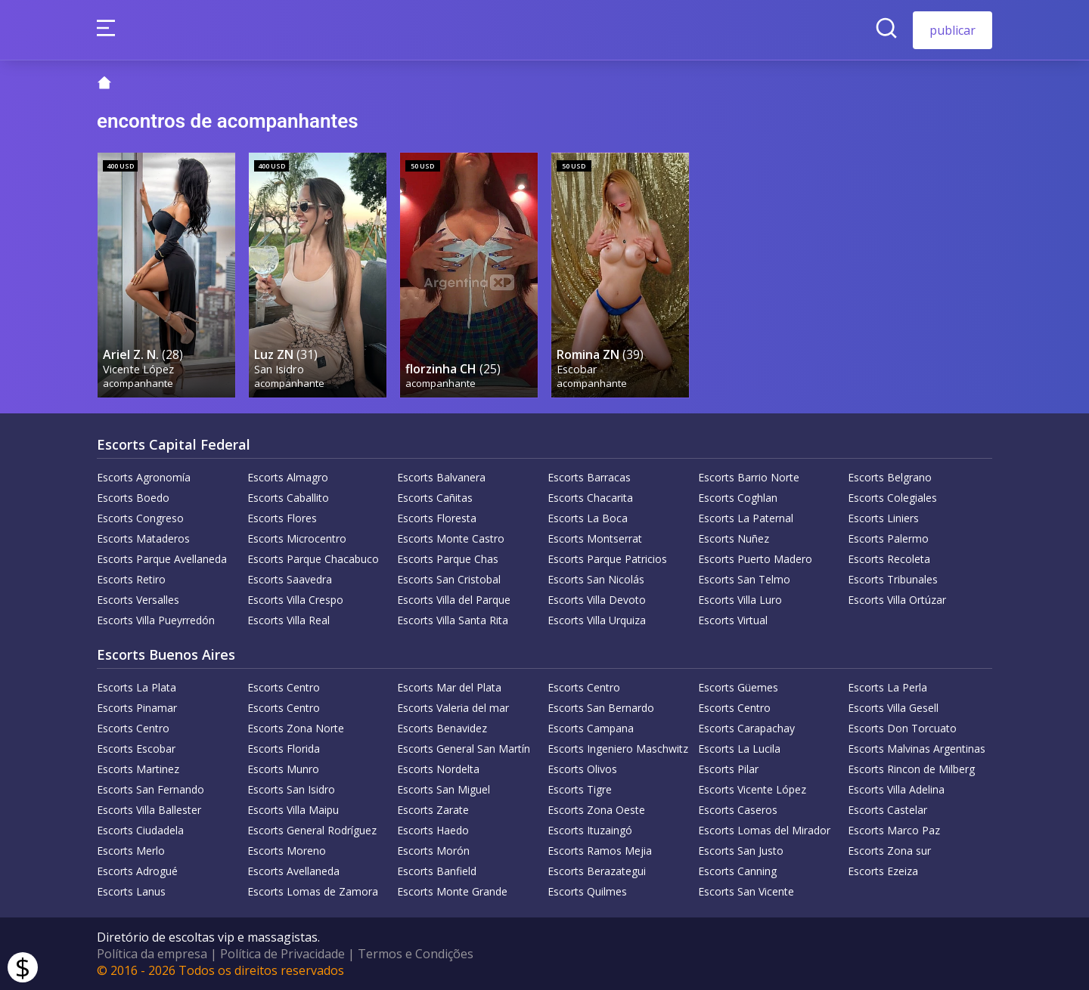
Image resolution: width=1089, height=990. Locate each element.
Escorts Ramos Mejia (600, 850)
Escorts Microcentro (296, 538)
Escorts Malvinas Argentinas (916, 748)
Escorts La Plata (136, 687)
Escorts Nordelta (438, 769)
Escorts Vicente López (752, 789)
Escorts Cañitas (435, 497)
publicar (952, 30)
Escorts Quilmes (587, 891)
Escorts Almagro (287, 477)
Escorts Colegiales (892, 497)
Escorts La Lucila (739, 748)
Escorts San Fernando (150, 789)
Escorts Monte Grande (452, 891)
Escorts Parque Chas (447, 559)
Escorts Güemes (738, 687)
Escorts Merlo (131, 850)
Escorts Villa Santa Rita (452, 620)
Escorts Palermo (888, 538)
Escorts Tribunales (893, 579)
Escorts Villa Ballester (149, 810)
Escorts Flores (282, 518)
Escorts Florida (283, 748)
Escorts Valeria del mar (453, 708)
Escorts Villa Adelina (896, 789)
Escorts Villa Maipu (293, 810)
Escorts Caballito (288, 497)
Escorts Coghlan (737, 497)
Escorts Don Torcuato (902, 728)
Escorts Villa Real (288, 620)
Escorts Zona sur (889, 850)
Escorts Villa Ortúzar (897, 599)
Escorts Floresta (436, 518)
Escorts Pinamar (137, 708)
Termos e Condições (415, 953)
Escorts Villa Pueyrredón (156, 620)
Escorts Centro (283, 687)
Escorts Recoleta (889, 559)
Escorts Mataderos (143, 538)
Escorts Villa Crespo (295, 599)
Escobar (577, 369)
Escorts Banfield (436, 871)
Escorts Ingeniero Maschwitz (618, 748)
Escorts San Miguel (443, 789)
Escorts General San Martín (463, 748)
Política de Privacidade (282, 953)
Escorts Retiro (131, 579)
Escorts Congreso (140, 518)
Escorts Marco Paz (894, 830)
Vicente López (138, 369)
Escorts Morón (433, 850)
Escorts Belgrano (890, 477)
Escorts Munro (283, 769)
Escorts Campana (591, 728)
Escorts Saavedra (289, 579)
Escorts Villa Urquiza (597, 620)
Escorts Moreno (286, 850)
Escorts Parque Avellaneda (162, 559)
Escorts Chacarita (590, 497)
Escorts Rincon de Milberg (911, 769)
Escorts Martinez (138, 769)
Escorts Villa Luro (740, 599)
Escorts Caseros (737, 810)
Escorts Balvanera (441, 477)
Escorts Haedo (433, 830)
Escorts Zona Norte (295, 728)
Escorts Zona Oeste (596, 810)
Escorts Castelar (887, 810)
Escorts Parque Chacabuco (313, 559)
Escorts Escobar (136, 748)
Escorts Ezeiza (883, 871)
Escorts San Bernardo (601, 708)
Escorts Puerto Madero (755, 559)
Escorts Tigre (580, 789)
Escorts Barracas (589, 477)
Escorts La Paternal (745, 518)
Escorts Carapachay (746, 728)
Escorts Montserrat (595, 538)
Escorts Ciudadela (140, 830)
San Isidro (279, 369)
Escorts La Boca (588, 518)
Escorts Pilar (728, 769)
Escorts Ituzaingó (590, 830)
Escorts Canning (737, 871)
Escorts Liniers (883, 518)
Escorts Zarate (433, 810)
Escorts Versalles (138, 599)
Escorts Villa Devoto (597, 599)
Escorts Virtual (733, 620)
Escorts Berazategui (597, 871)
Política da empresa (152, 953)
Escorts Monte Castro (450, 538)
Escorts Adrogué (137, 871)
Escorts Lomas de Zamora (312, 891)
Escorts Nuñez (733, 538)
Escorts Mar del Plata (449, 687)
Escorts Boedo (133, 497)
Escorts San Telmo (744, 579)
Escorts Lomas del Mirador (764, 830)
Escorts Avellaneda (293, 871)
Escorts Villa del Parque (453, 599)
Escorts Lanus (131, 891)
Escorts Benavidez (442, 728)
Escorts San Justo (740, 850)
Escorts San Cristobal (449, 579)
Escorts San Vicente (746, 891)
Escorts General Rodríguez (312, 830)
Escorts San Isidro (291, 789)
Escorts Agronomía (144, 477)
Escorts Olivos (582, 769)
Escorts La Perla (887, 687)
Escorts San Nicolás (596, 579)
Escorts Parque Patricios (607, 559)
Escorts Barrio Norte (748, 477)
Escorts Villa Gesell (893, 708)
